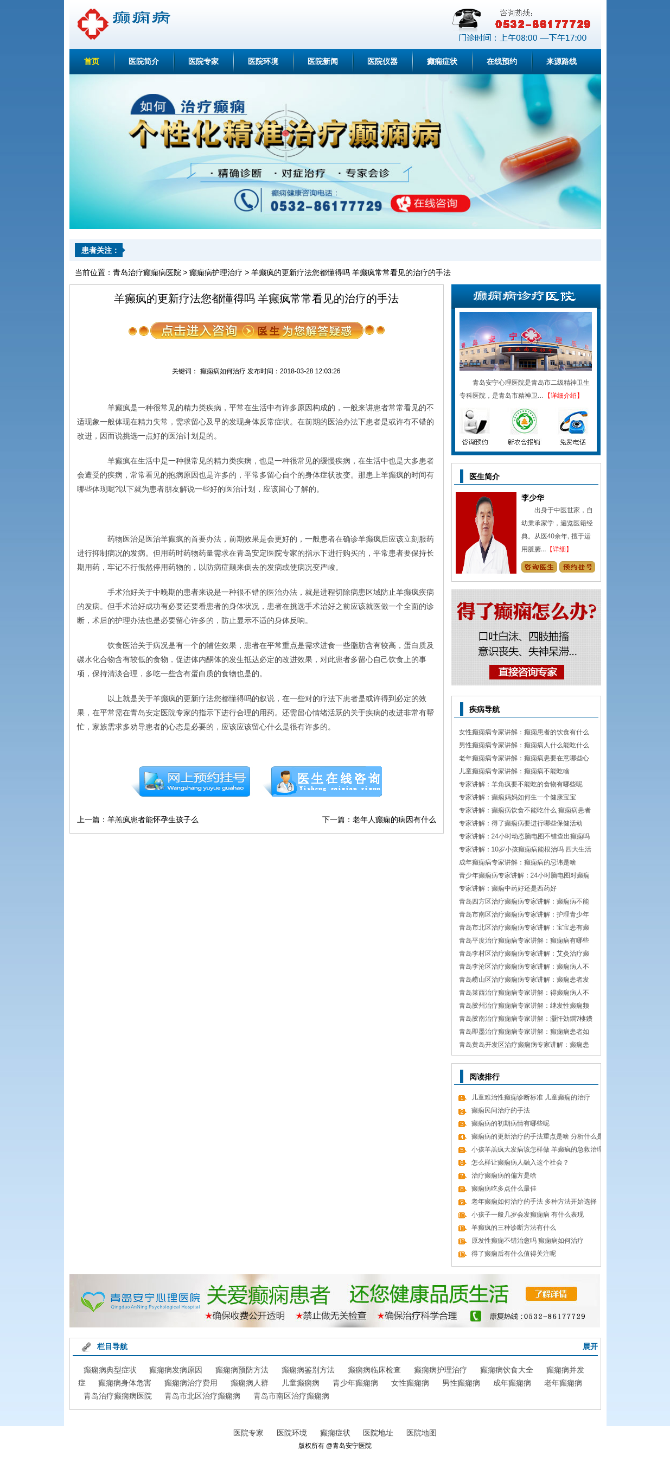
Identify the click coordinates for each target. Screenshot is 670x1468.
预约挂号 (190, 781)
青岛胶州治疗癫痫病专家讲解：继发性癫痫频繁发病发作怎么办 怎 (524, 1007)
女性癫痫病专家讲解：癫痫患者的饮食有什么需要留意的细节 (524, 733)
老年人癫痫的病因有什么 (394, 819)
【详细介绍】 (563, 395)
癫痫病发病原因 (175, 1369)
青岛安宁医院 (352, 1446)
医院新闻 (323, 61)
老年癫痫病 (563, 1382)
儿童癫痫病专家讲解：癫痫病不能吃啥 (514, 771)
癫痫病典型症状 (110, 1369)
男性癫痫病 (461, 1382)
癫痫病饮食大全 (506, 1369)
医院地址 (378, 1432)
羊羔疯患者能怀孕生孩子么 (153, 819)
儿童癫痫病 (301, 1382)
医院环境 (263, 61)
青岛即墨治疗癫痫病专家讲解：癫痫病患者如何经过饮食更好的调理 (524, 1033)
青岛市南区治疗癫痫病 (291, 1395)
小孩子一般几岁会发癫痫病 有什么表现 (527, 1214)
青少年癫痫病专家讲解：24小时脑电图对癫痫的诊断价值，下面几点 (524, 877)
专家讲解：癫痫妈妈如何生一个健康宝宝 (517, 797)
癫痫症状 (442, 61)
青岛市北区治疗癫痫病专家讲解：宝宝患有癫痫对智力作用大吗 (524, 929)
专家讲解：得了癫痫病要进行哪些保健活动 (521, 823)
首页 (91, 61)
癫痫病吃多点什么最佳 (504, 1188)
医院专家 (203, 61)
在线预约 (502, 61)
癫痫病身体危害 (124, 1382)
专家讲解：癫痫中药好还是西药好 (508, 888)
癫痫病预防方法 (242, 1369)
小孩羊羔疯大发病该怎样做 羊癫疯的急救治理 (537, 1149)
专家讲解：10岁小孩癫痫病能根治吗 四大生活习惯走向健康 (525, 851)
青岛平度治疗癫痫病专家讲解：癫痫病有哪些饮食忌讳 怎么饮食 (524, 942)
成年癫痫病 (512, 1382)
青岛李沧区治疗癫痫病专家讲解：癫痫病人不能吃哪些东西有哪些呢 (524, 968)
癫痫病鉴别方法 (308, 1369)
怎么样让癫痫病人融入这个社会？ (520, 1162)
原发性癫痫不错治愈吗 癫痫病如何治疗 (527, 1240)
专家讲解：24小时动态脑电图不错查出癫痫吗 (524, 836)
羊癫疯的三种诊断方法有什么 (513, 1227)
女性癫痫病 (410, 1382)
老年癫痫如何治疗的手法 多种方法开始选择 (534, 1201)
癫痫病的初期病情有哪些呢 (510, 1123)
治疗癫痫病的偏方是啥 (504, 1175)
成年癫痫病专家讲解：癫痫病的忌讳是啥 (517, 862)
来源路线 (561, 61)
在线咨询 (323, 781)
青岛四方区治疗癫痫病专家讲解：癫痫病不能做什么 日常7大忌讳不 (524, 903)
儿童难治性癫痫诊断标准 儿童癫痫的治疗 (530, 1097)
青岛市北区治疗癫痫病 (202, 1395)
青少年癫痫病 (355, 1382)
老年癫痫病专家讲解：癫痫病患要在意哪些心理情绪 (524, 759)
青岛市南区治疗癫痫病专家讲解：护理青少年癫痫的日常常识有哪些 (524, 916)
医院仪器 (382, 61)
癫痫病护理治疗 (216, 272)
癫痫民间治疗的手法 (500, 1110)
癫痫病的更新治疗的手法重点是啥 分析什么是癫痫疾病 (537, 1138)
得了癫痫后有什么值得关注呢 (513, 1253)
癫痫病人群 (250, 1382)
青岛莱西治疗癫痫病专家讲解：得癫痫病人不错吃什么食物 (524, 994)
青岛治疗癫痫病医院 (147, 272)
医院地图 (421, 1432)
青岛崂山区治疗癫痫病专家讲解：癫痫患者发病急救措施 (524, 981)
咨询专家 (539, 567)
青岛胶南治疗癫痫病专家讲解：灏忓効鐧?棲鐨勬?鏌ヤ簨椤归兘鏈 (526, 1020)
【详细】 (559, 549)
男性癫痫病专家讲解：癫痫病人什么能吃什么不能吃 (524, 746)
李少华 (532, 497)
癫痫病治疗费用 (191, 1382)
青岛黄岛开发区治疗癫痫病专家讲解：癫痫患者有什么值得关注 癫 (524, 1046)
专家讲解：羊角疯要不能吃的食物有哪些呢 (521, 784)
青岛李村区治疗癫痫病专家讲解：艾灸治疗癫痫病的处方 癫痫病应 (524, 955)
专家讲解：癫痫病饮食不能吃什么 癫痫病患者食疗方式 (525, 811)
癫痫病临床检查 (374, 1369)
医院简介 (144, 61)
